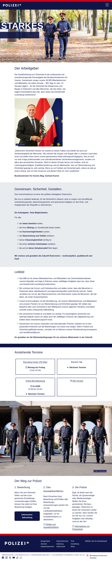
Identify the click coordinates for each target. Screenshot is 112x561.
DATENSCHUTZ (22, 555)
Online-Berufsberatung (35, 381)
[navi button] (107, 5)
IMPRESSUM (7, 555)
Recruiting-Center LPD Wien (35, 362)
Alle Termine (78, 381)
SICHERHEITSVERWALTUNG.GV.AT (69, 555)
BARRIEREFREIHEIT (41, 555)
